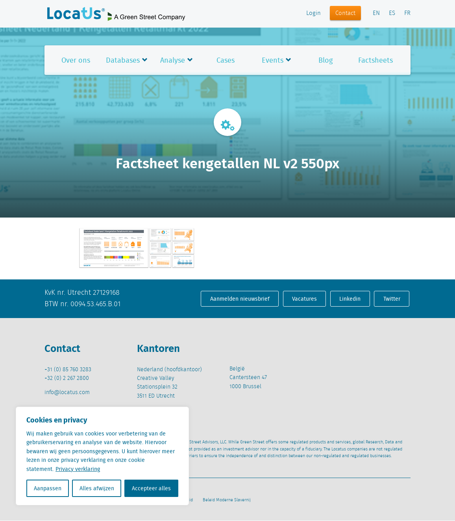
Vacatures (304, 299)
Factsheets (375, 60)
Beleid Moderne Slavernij (227, 500)
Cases (225, 60)
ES (392, 13)
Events (272, 60)
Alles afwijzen (97, 488)
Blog (325, 60)
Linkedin (350, 299)
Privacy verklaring (77, 469)
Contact (345, 13)
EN (376, 13)
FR (407, 13)
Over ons (75, 60)
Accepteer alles (151, 488)
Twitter (391, 299)
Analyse (172, 60)
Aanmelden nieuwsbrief (240, 299)
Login (313, 13)
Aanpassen (47, 488)
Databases (123, 60)
